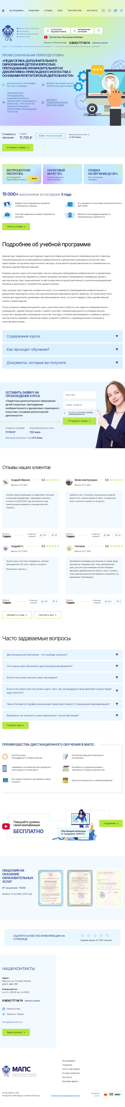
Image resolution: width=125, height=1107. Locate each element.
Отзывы (48, 10)
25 (56, 535)
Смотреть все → (48, 615)
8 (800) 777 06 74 (79, 43)
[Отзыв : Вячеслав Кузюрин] (70, 536)
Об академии (16, 10)
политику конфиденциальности (81, 413)
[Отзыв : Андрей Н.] (7, 602)
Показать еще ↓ (15, 725)
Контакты (92, 10)
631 (109, 601)
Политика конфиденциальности (65, 1095)
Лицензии (34, 10)
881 (108, 535)
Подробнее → (111, 823)
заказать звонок (100, 43)
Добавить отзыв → (17, 615)
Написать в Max (13, 1009)
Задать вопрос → (16, 1032)
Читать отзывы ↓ (16, 226)
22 (119, 535)
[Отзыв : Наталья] (70, 602)
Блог (60, 10)
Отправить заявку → (18, 147)
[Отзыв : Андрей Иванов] (7, 536)
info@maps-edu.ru (12, 1022)
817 (46, 601)
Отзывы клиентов (71, 1073)
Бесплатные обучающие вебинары (63, 37)
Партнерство (75, 10)
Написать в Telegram (15, 1014)
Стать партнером (71, 1069)
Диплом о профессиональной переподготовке (57, 102)
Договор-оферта (70, 1081)
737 (44, 535)
